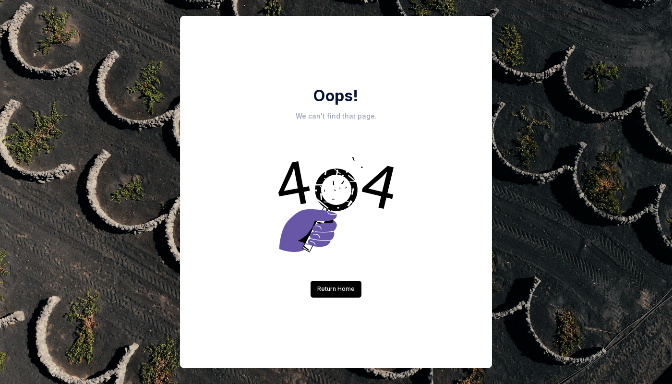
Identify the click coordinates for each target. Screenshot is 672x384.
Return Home (336, 288)
